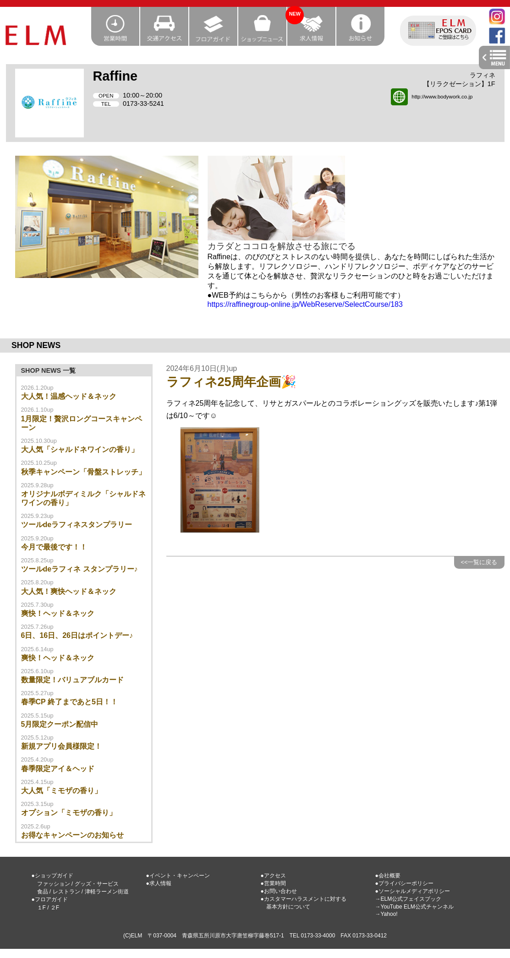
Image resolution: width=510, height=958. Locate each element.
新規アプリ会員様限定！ (61, 746)
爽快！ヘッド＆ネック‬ (57, 658)
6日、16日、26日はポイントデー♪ (77, 635)
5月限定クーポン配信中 (60, 724)
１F (41, 907)
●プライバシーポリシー (404, 883)
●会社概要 (387, 875)
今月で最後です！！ (54, 547)
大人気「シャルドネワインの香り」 (79, 449)
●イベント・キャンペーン (178, 875)
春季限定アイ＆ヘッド (57, 769)
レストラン (66, 891)
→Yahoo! (386, 914)
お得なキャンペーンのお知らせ (72, 835)
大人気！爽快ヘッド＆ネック (68, 591)
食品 (42, 891)
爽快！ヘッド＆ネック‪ (57, 613)
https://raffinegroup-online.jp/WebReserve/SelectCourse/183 (305, 304)
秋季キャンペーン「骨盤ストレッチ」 (83, 472)
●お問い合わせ (279, 891)
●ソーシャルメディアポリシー (412, 891)
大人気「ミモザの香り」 (61, 791)
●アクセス (273, 875)
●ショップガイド (52, 875)
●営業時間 (273, 883)
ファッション (53, 884)
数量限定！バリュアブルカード (72, 680)
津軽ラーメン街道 (107, 891)
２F (54, 907)
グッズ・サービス (97, 884)
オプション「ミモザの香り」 (68, 812)
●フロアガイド (50, 899)
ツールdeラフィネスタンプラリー (76, 524)
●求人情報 (158, 883)
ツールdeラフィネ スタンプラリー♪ (79, 569)
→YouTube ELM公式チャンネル (414, 907)
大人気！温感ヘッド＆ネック (68, 396)
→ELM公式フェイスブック (408, 899)
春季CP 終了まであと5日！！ (69, 702)
